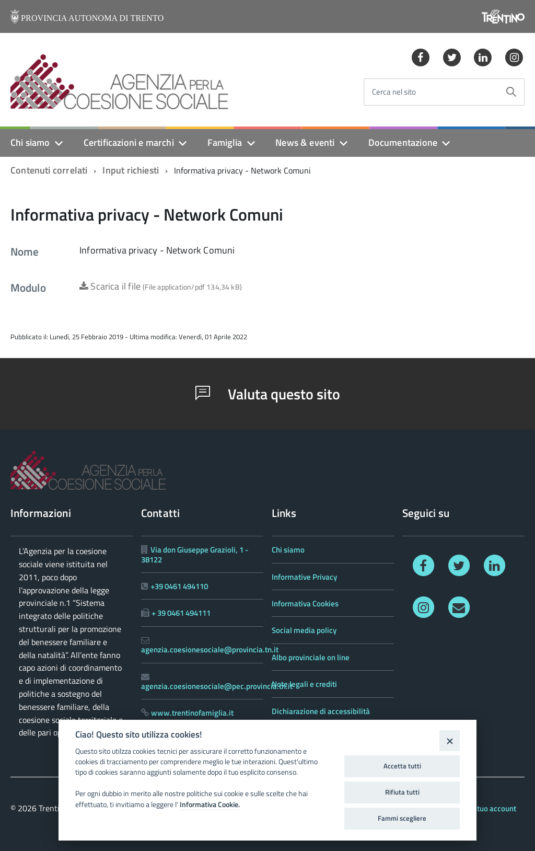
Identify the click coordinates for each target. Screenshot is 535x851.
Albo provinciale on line (311, 657)
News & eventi (304, 142)
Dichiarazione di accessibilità (321, 711)
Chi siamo (30, 142)
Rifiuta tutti (402, 792)
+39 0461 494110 (179, 586)
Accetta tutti (402, 766)
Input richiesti (130, 170)
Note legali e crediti (304, 684)
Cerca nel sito (394, 92)
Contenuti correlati (48, 170)
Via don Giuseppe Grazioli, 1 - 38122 (194, 554)
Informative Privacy (304, 577)
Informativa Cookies (305, 603)
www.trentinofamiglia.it (192, 713)
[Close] (449, 740)
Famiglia (224, 142)
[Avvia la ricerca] (511, 92)
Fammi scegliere (402, 818)
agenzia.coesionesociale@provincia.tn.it (209, 649)
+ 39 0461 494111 (181, 613)
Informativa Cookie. (210, 804)
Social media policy (304, 630)
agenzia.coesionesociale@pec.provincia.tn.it (217, 686)
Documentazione (403, 142)
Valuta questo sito (267, 394)
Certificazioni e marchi (129, 142)
